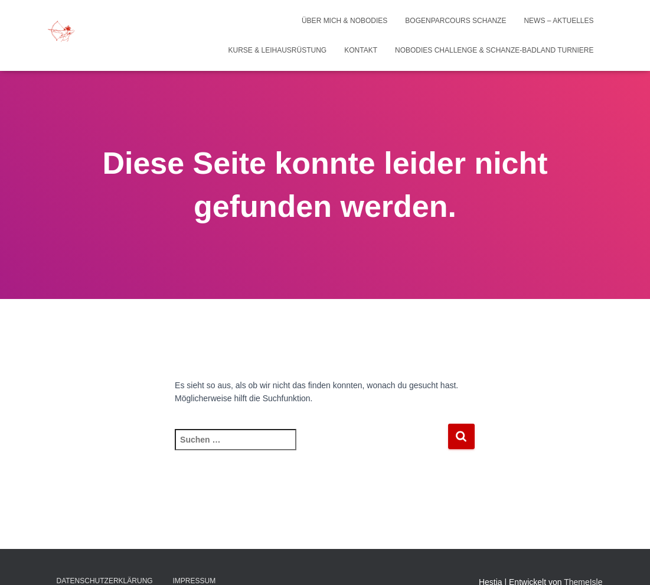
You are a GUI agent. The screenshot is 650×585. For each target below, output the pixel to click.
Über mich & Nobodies (344, 21)
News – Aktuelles (558, 21)
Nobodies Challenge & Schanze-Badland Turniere (494, 50)
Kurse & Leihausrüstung (277, 50)
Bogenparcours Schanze (455, 21)
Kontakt (360, 50)
